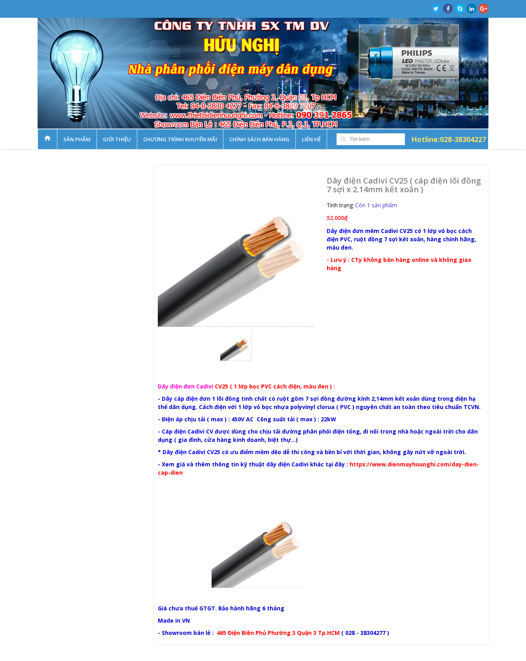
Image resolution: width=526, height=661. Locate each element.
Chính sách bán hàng (259, 139)
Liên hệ (311, 139)
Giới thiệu (117, 139)
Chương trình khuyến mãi (180, 139)
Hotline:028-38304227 (448, 139)
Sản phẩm (77, 139)
